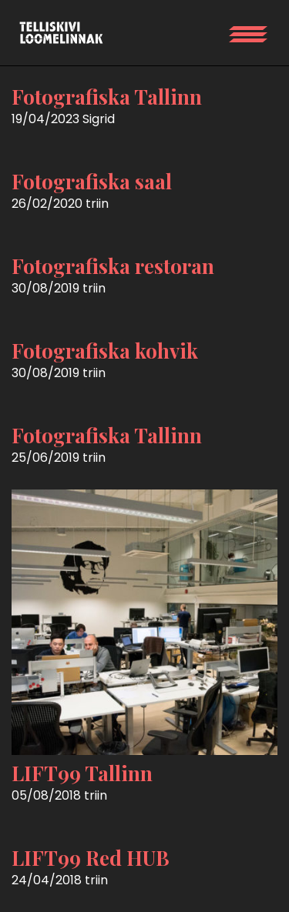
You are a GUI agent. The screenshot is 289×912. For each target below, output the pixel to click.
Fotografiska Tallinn (107, 96)
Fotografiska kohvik (105, 350)
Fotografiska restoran (113, 265)
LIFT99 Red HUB (91, 857)
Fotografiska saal (92, 181)
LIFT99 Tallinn (82, 773)
